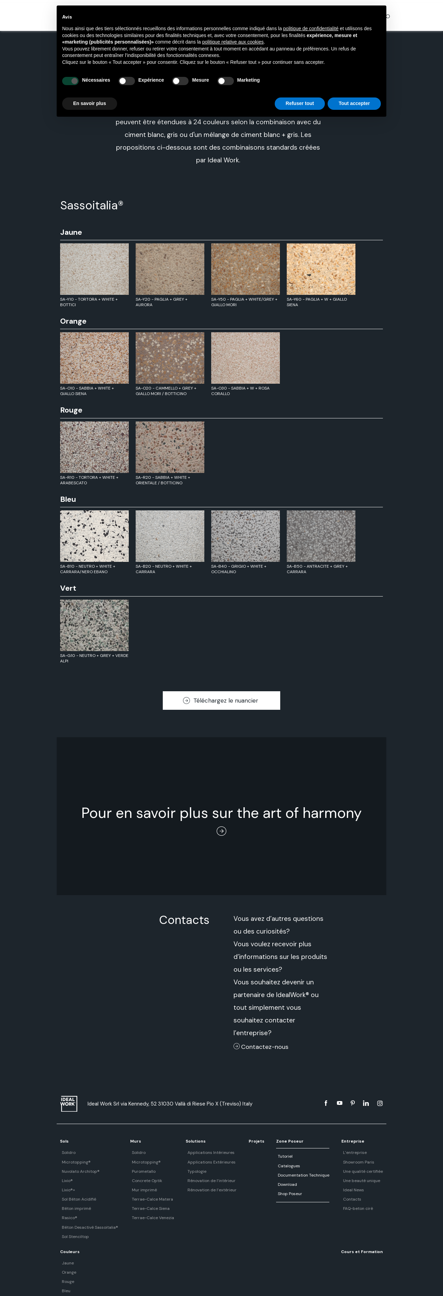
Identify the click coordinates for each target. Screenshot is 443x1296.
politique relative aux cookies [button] (233, 42)
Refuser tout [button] (300, 103)
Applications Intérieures (198, 1152)
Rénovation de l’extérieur (199, 1190)
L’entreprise (327, 1152)
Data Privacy (232, 1283)
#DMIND (275, 1283)
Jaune (369, 1152)
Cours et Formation (81, 1251)
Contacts (325, 1199)
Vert (367, 1190)
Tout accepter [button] (354, 103)
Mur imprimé (137, 1190)
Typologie (184, 1171)
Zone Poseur (269, 1141)
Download (265, 1184)
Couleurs (373, 1141)
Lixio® (65, 1180)
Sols (64, 1141)
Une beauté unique (334, 1180)
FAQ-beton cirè (330, 1208)
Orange (370, 1162)
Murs (130, 1141)
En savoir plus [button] (89, 103)
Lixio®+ (66, 1190)
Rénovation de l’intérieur (199, 1180)
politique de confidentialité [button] (311, 28)
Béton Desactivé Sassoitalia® (88, 1227)
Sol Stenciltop (73, 1236)
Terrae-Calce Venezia (146, 1217)
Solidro (67, 1152)
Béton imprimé (74, 1208)
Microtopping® (74, 1162)
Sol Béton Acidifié (77, 1199)
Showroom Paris (331, 1162)
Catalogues (267, 1166)
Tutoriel (263, 1156)
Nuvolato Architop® (79, 1171)
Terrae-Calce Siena (143, 1208)
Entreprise (327, 1141)
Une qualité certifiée (335, 1171)
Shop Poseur (268, 1193)
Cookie (255, 1283)
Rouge (369, 1171)
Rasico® (68, 1217)
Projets (240, 1141)
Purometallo (136, 1171)
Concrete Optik (140, 1180)
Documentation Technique (281, 1175)
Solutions (185, 1141)
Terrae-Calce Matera (145, 1199)
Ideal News (326, 1190)
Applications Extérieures (199, 1162)
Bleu (367, 1180)
